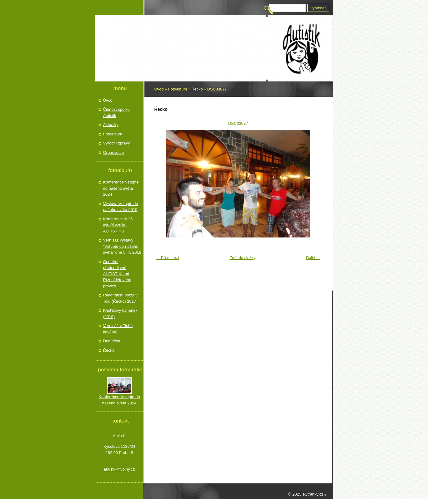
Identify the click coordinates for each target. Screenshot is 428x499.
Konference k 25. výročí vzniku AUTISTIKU (118, 225)
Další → (313, 257)
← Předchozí (167, 257)
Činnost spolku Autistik (116, 112)
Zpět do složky (242, 257)
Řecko (197, 89)
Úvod (159, 89)
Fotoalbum (177, 89)
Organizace (113, 152)
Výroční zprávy (116, 143)
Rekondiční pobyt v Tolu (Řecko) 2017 (120, 298)
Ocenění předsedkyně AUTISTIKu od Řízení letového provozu (117, 273)
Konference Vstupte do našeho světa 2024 (121, 188)
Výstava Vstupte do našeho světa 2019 (120, 206)
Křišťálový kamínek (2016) (120, 313)
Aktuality (110, 124)
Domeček (111, 341)
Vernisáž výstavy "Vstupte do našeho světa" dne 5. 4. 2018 (122, 246)
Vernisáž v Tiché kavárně (118, 328)
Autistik (131, 33)
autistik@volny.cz (119, 469)
